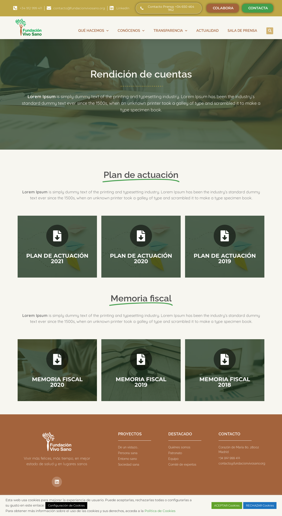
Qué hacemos (93, 30)
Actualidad (207, 31)
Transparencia (170, 30)
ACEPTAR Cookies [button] (226, 505)
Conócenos (131, 30)
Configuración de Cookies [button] (66, 505)
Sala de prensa (242, 31)
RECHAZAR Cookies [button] (260, 505)
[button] (269, 30)
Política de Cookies (160, 511)
